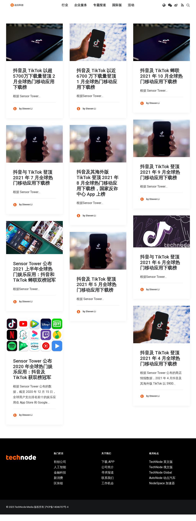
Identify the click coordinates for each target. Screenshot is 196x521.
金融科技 (60, 479)
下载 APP (107, 468)
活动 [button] (131, 8)
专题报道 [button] (99, 8)
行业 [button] (65, 8)
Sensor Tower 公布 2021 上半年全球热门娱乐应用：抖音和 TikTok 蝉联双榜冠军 (34, 278)
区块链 (58, 490)
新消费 (58, 484)
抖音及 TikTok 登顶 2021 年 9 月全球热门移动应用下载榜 (160, 178)
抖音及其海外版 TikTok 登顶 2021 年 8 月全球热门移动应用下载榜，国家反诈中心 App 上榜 (97, 189)
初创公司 (60, 468)
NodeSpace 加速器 (162, 490)
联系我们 (107, 484)
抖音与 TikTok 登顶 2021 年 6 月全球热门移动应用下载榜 (160, 269)
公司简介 (107, 473)
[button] (164, 8)
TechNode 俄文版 (161, 473)
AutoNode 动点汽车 (162, 484)
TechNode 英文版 (161, 468)
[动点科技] (18, 8)
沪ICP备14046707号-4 (56, 513)
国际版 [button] (117, 8)
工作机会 (107, 490)
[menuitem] (65, 8)
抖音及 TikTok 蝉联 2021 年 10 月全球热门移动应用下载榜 (161, 82)
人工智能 (60, 473)
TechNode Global (160, 479)
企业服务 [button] (80, 8)
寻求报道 (107, 479)
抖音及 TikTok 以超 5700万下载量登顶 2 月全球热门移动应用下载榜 (34, 85)
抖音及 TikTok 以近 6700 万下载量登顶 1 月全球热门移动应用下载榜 (97, 85)
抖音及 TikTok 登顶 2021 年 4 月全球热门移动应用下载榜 (160, 365)
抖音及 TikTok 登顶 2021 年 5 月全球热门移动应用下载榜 (96, 291)
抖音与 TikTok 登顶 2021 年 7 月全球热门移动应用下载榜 (33, 184)
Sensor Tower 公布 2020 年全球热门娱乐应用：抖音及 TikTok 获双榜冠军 (32, 376)
